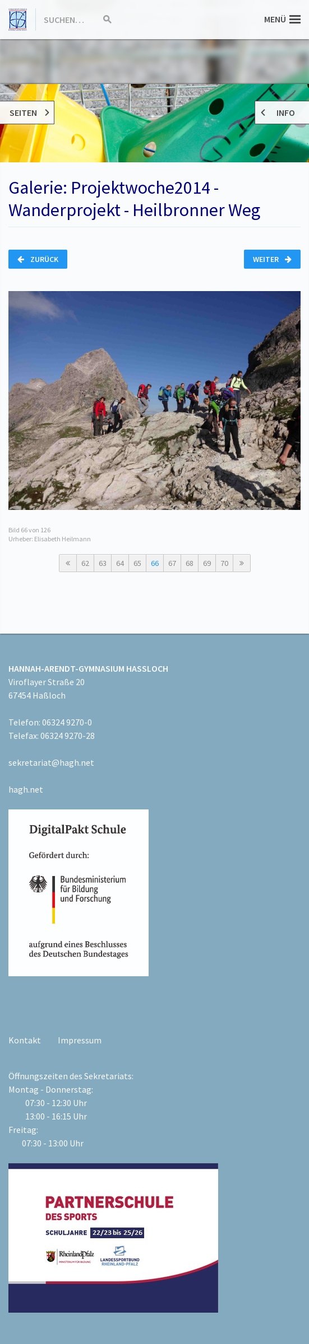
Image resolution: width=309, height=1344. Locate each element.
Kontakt (24, 1040)
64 (120, 563)
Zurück (37, 259)
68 (189, 563)
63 (103, 563)
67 (172, 563)
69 (207, 563)
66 (155, 563)
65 (137, 563)
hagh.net (25, 789)
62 (85, 563)
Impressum (80, 1040)
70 (224, 563)
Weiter (272, 259)
